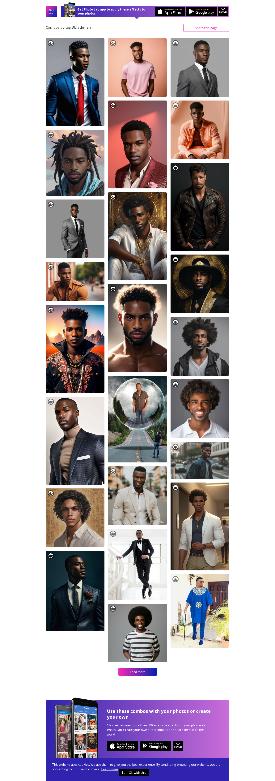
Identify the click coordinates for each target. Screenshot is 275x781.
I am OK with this (134, 772)
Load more (137, 672)
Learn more (109, 769)
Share (206, 28)
